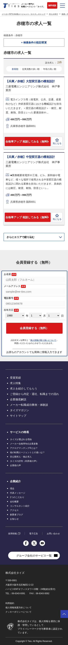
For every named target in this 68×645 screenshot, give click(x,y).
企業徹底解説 (18, 399)
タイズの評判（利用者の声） (24, 461)
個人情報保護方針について (18, 607)
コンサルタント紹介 (20, 506)
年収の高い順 (49, 69)
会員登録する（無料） (34, 328)
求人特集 (15, 383)
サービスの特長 (19, 432)
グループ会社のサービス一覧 (34, 555)
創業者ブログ (16, 514)
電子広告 (33, 533)
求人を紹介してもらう (23, 388)
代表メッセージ (17, 493)
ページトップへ (64, 614)
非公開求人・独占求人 (21, 456)
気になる (57, 141)
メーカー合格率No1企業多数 (24, 443)
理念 (12, 488)
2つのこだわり (17, 497)
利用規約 (9, 603)
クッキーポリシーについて (18, 612)
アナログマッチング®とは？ (24, 448)
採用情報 (12, 533)
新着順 (15, 69)
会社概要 (14, 501)
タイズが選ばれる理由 (21, 439)
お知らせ (14, 519)
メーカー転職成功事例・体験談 (29, 404)
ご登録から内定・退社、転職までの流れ (34, 393)
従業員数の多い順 (31, 69)
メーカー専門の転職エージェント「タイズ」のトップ (23, 14)
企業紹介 (15, 481)
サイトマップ (18, 415)
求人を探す (53, 14)
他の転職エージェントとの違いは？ (27, 452)
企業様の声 (15, 465)
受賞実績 (15, 377)
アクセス (14, 510)
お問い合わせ (53, 533)
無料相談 (52, 5)
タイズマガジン (19, 410)
